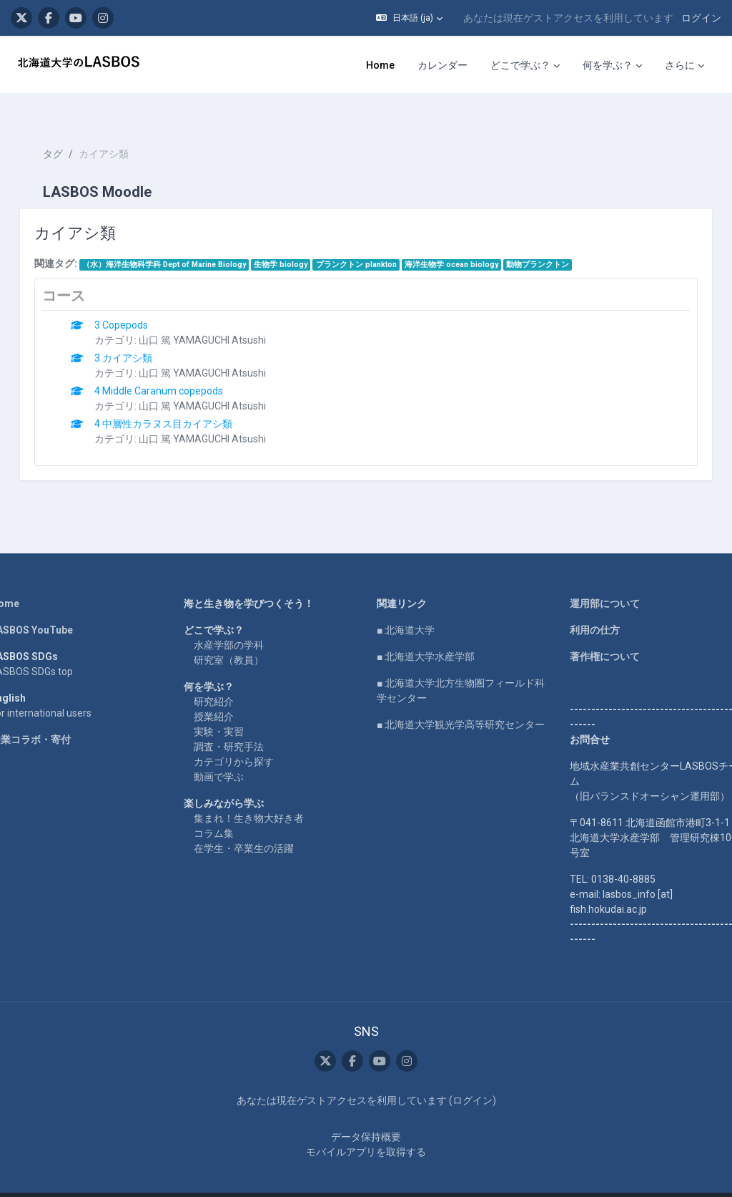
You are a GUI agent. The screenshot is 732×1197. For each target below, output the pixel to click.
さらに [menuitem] (680, 65)
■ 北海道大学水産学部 (426, 630)
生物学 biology (301, 238)
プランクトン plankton (376, 238)
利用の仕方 (585, 604)
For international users (61, 687)
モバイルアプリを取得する (366, 1127)
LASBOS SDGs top (52, 645)
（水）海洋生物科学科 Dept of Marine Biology (184, 238)
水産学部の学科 (239, 619)
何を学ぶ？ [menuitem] (608, 65)
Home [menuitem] (380, 65)
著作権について (595, 630)
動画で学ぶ (229, 751)
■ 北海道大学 (406, 604)
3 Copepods (142, 299)
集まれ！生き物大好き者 (259, 792)
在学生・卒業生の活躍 (254, 822)
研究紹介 (224, 676)
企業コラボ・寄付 (51, 713)
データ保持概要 (366, 1112)
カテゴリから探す (244, 736)
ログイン (701, 18)
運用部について (595, 577)
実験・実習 (229, 706)
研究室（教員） (239, 634)
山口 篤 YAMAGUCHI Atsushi (223, 314)
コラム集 (224, 807)
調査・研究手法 (239, 721)
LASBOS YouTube (52, 604)
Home (25, 577)
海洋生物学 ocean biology (471, 238)
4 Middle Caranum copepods (179, 365)
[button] (409, 18)
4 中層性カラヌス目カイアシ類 (184, 398)
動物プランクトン (558, 238)
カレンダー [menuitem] (442, 65)
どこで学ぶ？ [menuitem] (520, 65)
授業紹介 (224, 691)
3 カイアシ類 (144, 332)
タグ (73, 129)
